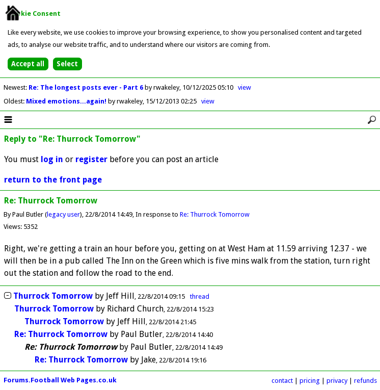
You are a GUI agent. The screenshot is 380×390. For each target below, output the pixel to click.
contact (282, 380)
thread (199, 296)
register (91, 159)
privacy (337, 380)
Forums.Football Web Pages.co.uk (60, 380)
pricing (310, 380)
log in (52, 159)
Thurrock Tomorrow (53, 296)
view (244, 87)
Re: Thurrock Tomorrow (215, 214)
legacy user (63, 214)
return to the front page (53, 180)
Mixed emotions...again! (67, 101)
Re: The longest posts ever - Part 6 (87, 87)
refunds (365, 380)
